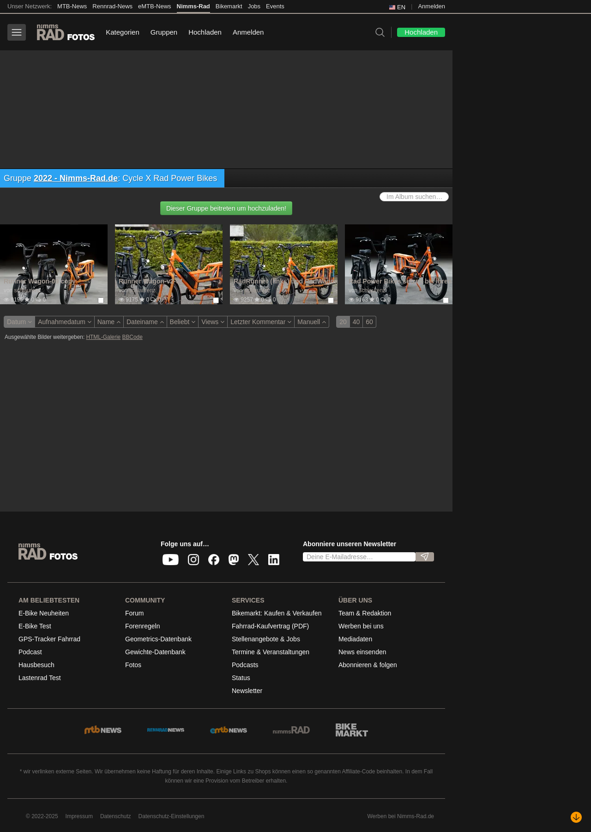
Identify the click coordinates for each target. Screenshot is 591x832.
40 (356, 322)
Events (275, 6)
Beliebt (183, 322)
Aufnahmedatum (64, 322)
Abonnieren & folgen (367, 665)
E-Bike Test (34, 626)
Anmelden (431, 6)
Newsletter (247, 690)
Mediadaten (355, 639)
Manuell (311, 322)
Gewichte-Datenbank (155, 652)
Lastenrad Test (39, 677)
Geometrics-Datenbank (158, 639)
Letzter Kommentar (260, 322)
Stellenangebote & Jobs (266, 639)
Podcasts (245, 665)
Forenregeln (142, 626)
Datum (19, 322)
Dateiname (145, 322)
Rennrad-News (112, 6)
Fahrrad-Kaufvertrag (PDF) (270, 626)
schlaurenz (27, 290)
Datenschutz (115, 816)
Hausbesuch (36, 665)
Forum (134, 613)
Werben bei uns (361, 626)
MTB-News (72, 6)
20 (343, 322)
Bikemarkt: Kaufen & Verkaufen (277, 613)
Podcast (30, 652)
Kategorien (122, 32)
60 (369, 322)
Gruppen (164, 32)
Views (212, 322)
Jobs (254, 6)
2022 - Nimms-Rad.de (76, 178)
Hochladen (205, 32)
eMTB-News (154, 6)
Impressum (79, 816)
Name (109, 322)
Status (241, 677)
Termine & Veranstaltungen (270, 652)
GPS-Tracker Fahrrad (49, 639)
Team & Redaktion (364, 613)
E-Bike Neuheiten (43, 613)
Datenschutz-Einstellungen (172, 816)
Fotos (133, 665)
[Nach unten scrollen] (576, 817)
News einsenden (362, 652)
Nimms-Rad (193, 6)
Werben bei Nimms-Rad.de (401, 816)
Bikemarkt (229, 6)
